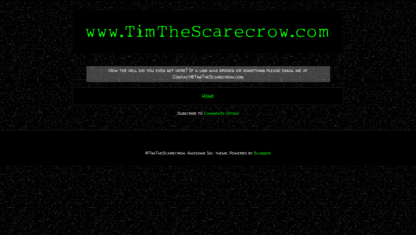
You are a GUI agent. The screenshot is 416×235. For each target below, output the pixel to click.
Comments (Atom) (221, 113)
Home (208, 96)
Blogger (262, 153)
